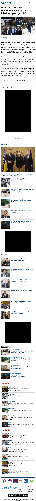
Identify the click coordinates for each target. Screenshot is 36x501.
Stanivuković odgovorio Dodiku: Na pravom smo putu (23, 211)
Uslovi (20, 489)
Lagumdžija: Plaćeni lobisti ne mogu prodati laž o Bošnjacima (21, 222)
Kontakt (30, 491)
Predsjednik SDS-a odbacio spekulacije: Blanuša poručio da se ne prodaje (22, 270)
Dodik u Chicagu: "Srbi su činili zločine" (21, 290)
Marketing (30, 487)
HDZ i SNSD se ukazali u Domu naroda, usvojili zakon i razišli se (21, 302)
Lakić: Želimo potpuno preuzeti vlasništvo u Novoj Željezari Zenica (22, 312)
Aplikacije (30, 489)
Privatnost (21, 491)
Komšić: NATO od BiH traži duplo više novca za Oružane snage (23, 190)
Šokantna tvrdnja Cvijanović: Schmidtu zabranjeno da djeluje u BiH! (21, 280)
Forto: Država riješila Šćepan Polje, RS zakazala (21, 200)
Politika (14, 387)
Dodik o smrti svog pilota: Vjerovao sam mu (22, 179)
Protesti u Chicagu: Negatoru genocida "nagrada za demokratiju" (21, 259)
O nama (21, 487)
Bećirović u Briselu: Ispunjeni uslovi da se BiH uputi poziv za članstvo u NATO (17, 174)
